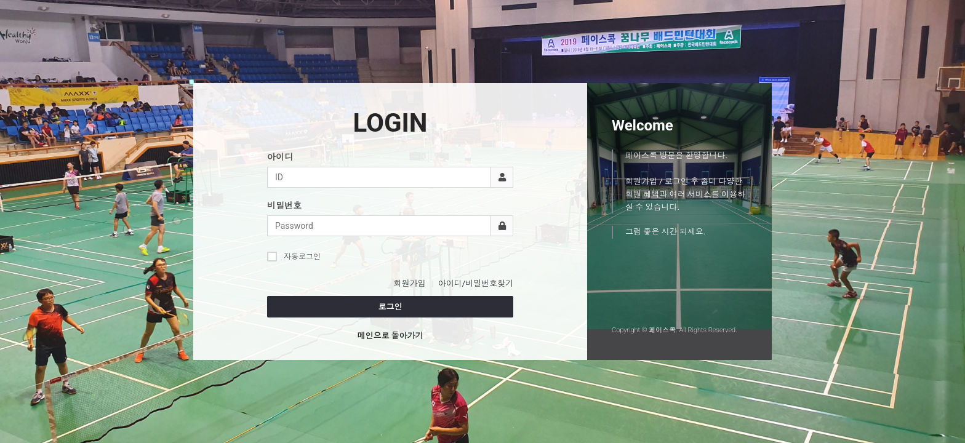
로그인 (390, 306)
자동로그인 (294, 256)
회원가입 (409, 283)
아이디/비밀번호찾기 (475, 283)
